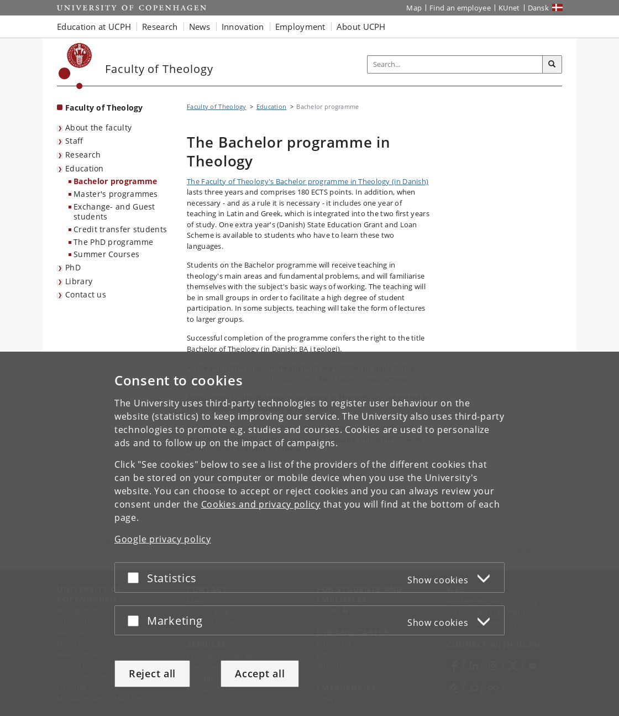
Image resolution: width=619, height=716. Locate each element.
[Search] (552, 64)
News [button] (200, 26)
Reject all (152, 673)
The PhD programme (113, 242)
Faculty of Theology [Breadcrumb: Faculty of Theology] (216, 106)
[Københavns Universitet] (75, 66)
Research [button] (159, 26)
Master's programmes (116, 194)
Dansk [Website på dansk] (538, 8)
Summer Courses (106, 254)
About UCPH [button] (361, 26)
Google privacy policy (162, 539)
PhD (73, 267)
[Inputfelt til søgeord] (455, 64)
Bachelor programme (115, 181)
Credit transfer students (120, 229)
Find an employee (460, 8)
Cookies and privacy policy (261, 504)
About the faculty (98, 127)
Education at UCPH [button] (94, 26)
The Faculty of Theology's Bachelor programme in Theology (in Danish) (307, 181)
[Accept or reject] (136, 577)
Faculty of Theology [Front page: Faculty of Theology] (104, 107)
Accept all (260, 673)
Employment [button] (300, 26)
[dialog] (309, 534)
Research (83, 154)
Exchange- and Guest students (114, 211)
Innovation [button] (243, 26)
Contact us (85, 294)
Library (78, 281)
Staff (74, 140)
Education (84, 168)
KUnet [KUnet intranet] (509, 8)
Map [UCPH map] (414, 8)
